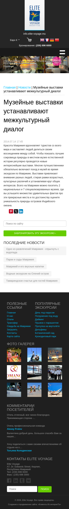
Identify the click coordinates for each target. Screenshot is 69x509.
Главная (11, 312)
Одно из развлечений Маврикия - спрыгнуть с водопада (32, 251)
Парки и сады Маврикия (20, 259)
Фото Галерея (20, 344)
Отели (10, 319)
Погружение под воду (46, 316)
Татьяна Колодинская (19, 450)
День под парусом (44, 312)
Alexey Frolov (14, 429)
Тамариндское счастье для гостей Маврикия (31, 280)
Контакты (12, 333)
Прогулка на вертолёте (47, 326)
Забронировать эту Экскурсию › (35, 233)
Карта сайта (13, 336)
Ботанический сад (44, 333)
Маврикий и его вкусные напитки (25, 266)
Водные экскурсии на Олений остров (27, 273)
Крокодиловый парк (45, 336)
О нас (10, 316)
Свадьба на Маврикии (19, 326)
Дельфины (40, 329)
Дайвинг (39, 319)
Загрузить (12, 329)
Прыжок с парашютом (47, 322)
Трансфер (12, 322)
